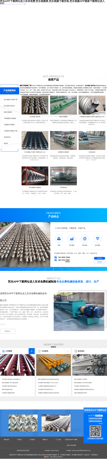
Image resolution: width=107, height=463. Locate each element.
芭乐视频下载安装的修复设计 (9, 386)
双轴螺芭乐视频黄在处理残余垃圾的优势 (48, 393)
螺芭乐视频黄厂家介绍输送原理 (10, 382)
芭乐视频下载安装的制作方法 (45, 389)
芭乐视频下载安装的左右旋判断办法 (11, 379)
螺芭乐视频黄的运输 (7, 389)
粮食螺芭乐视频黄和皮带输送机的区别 (84, 389)
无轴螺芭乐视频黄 (9, 124)
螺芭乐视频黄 (8, 112)
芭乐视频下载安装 (9, 106)
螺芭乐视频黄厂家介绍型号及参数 (83, 382)
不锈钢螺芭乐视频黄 (10, 118)
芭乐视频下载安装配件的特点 (81, 386)
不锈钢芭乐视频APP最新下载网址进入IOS (11, 131)
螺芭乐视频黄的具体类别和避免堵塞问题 (48, 379)
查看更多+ (8, 331)
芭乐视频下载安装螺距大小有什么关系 (48, 382)
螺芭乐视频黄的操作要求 (80, 393)
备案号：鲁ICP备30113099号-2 (53, 457)
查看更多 (99, 258)
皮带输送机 (7, 137)
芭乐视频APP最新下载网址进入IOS (11, 99)
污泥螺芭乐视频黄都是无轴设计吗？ (47, 386)
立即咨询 (99, 262)
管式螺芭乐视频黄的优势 (8, 393)
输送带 (6, 143)
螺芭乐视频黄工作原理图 (80, 379)
